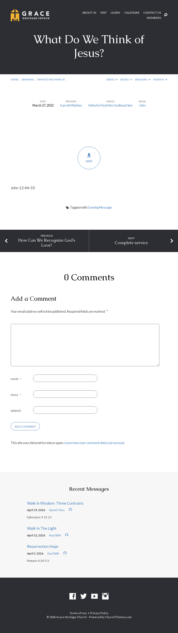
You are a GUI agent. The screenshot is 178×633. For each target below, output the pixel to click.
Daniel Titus (57, 510)
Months (160, 79)
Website (16, 410)
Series (112, 79)
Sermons (28, 79)
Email (16, 394)
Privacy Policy (99, 613)
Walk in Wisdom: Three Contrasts (55, 503)
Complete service (131, 242)
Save (89, 158)
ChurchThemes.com (118, 617)
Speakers (142, 79)
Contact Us (152, 12)
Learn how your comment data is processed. (94, 443)
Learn (115, 12)
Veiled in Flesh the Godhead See (110, 105)
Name (16, 378)
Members (154, 17)
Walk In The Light (42, 528)
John (142, 105)
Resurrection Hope (42, 546)
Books (126, 79)
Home (14, 79)
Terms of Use (78, 613)
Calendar (131, 12)
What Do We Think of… (52, 79)
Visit (103, 12)
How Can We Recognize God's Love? (46, 242)
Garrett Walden (71, 105)
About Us (89, 12)
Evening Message (100, 207)
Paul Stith (55, 535)
